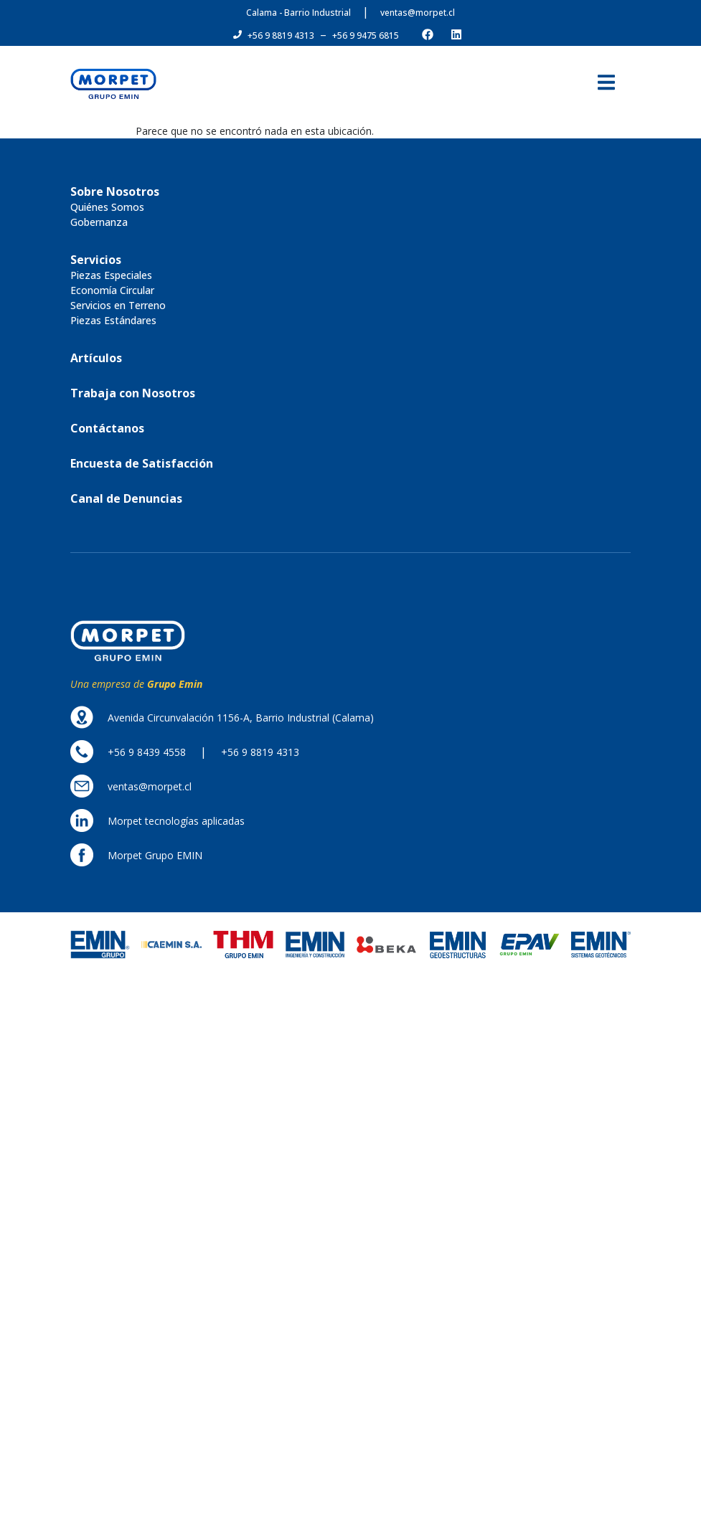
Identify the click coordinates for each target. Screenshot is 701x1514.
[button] (281, 36)
